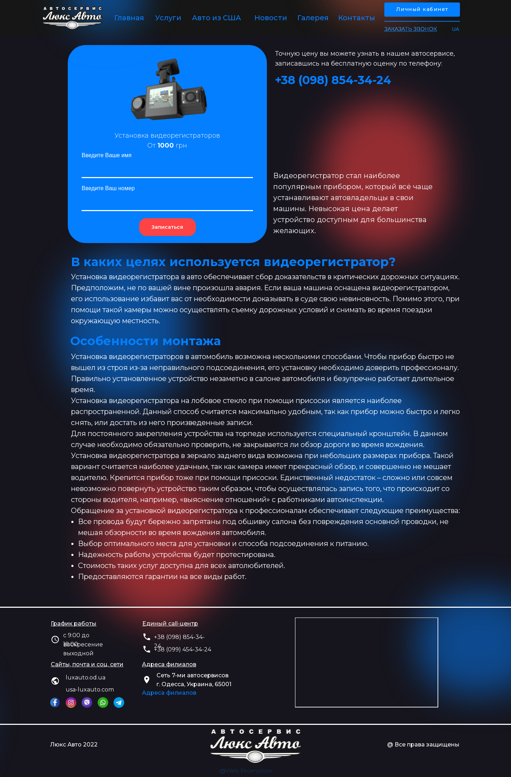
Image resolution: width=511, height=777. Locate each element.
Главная (129, 17)
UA (455, 29)
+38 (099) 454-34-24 (182, 649)
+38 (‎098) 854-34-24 (333, 80)
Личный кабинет (422, 9)
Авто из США (216, 17)
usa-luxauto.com (90, 689)
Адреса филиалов (169, 692)
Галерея (313, 17)
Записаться (167, 227)
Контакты (356, 17)
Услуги (168, 17)
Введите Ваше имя (107, 155)
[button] (410, 29)
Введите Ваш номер (108, 188)
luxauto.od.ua (85, 677)
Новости (270, 17)
